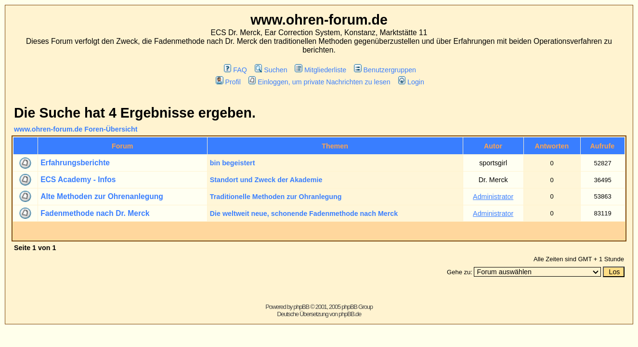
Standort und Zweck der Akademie (266, 180)
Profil (228, 82)
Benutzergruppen (385, 70)
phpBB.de (350, 314)
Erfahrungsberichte (75, 163)
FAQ (235, 70)
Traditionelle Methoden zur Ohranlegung (276, 196)
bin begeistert (232, 163)
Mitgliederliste (320, 70)
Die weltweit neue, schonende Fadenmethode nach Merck (304, 213)
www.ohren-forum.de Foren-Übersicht (76, 129)
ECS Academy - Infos (78, 179)
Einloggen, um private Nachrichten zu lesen (319, 82)
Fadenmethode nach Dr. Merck (94, 213)
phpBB (301, 306)
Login (411, 82)
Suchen (271, 70)
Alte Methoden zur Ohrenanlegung (101, 196)
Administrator (493, 196)
